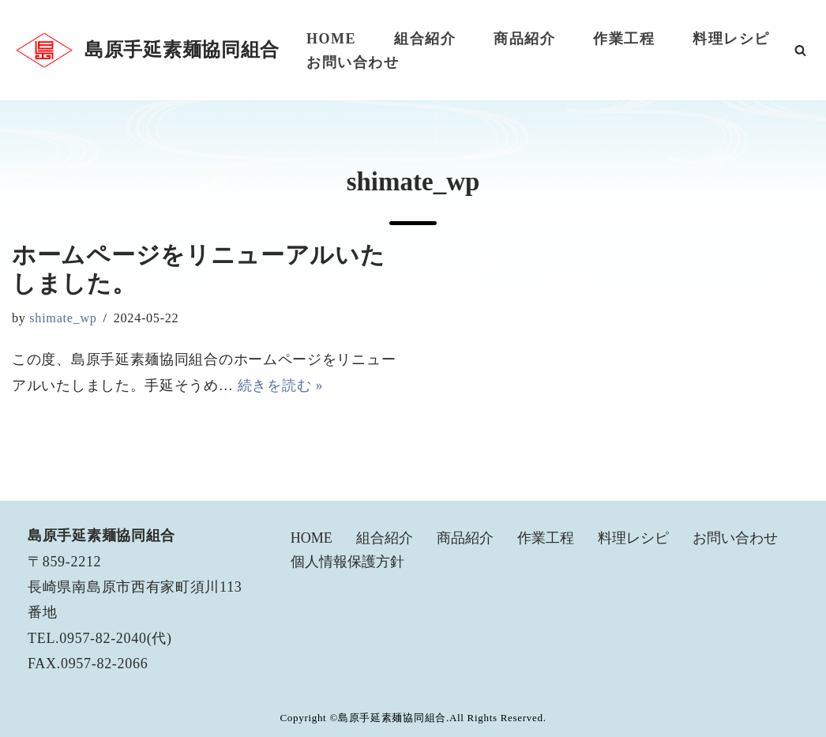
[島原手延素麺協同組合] (146, 50)
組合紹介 (425, 39)
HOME (331, 39)
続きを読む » (280, 385)
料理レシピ (731, 39)
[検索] (800, 50)
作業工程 (624, 39)
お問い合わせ (352, 62)
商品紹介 (524, 39)
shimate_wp (62, 318)
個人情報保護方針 (347, 562)
